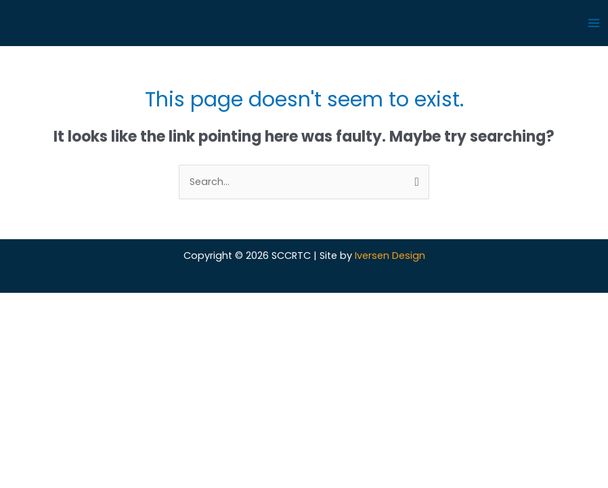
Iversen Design (390, 255)
